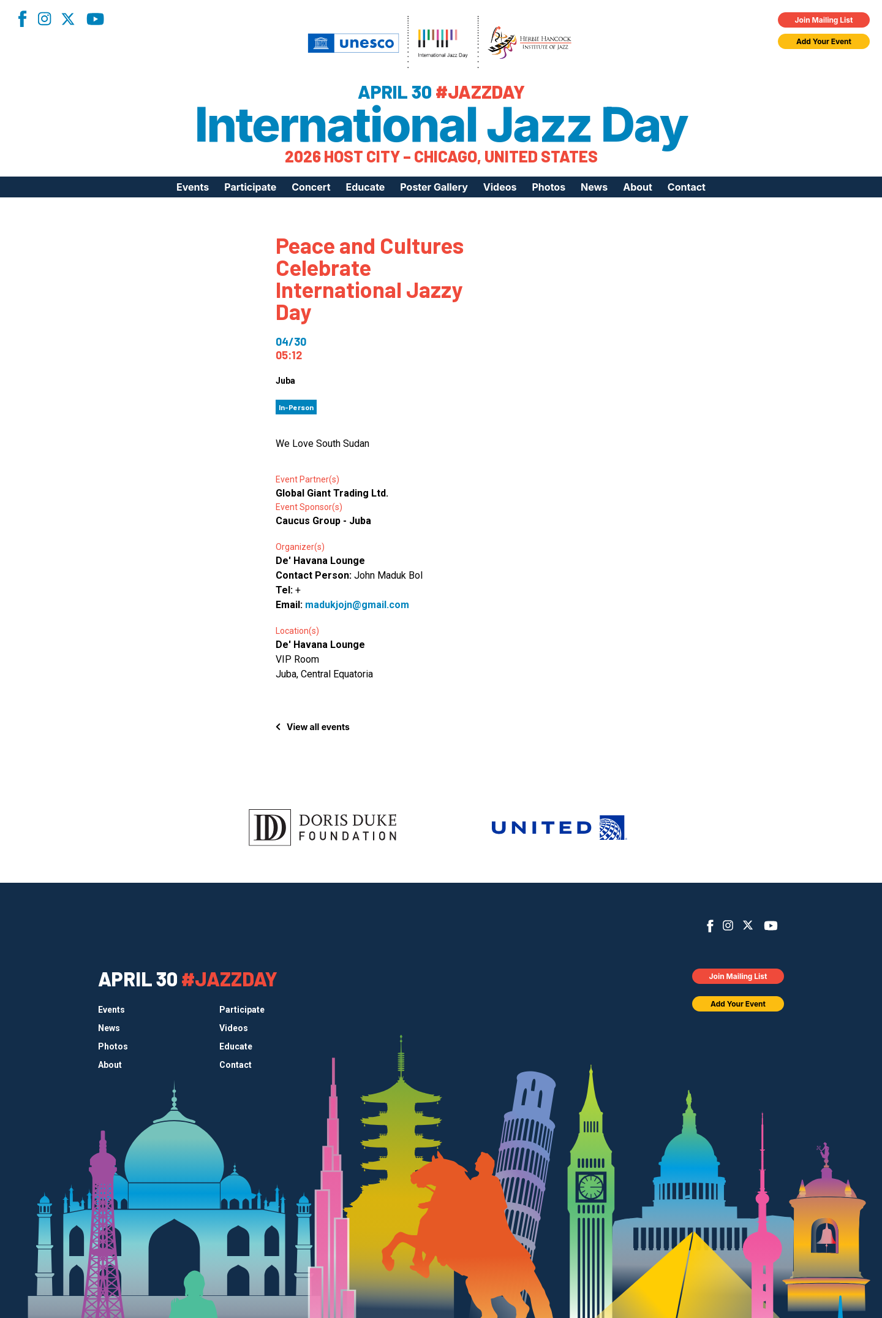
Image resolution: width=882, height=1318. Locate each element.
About (637, 187)
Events (192, 187)
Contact (687, 187)
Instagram (44, 18)
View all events (318, 727)
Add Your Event (823, 41)
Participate (250, 187)
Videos (500, 187)
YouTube (95, 19)
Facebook (22, 18)
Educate (365, 187)
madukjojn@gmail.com (357, 605)
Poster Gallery (433, 187)
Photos (548, 187)
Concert (311, 187)
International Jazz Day (441, 124)
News (594, 187)
